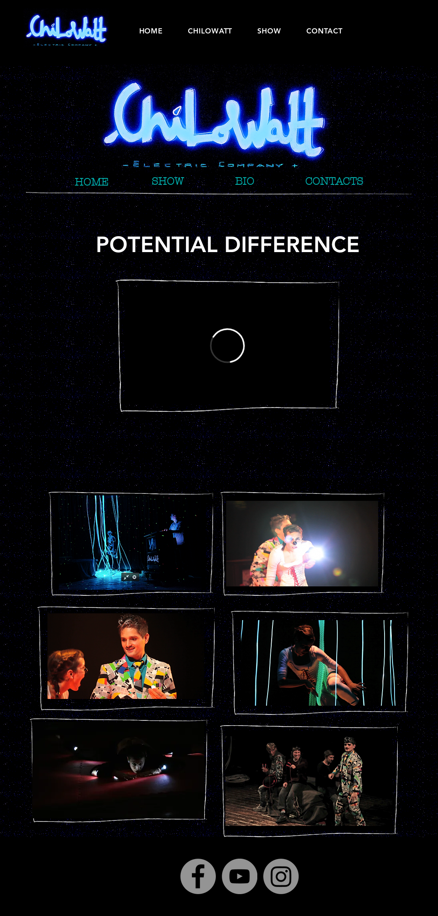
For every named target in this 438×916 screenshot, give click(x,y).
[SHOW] (167, 181)
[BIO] (244, 181)
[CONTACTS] (334, 181)
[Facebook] (198, 876)
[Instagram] (281, 876)
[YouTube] (239, 876)
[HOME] (92, 182)
